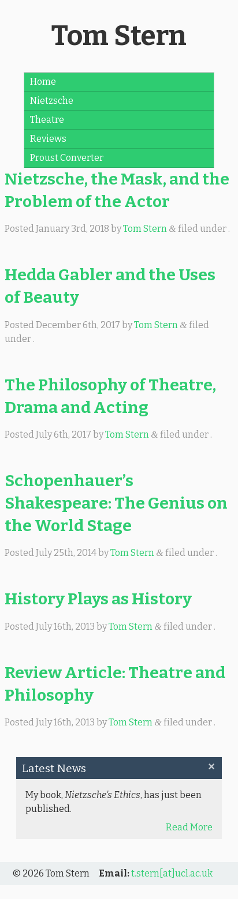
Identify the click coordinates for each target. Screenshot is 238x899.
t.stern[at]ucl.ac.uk (172, 873)
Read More (189, 827)
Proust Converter (66, 157)
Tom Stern (119, 35)
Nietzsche (51, 100)
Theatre (47, 119)
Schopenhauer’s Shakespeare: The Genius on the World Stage (116, 503)
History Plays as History (98, 598)
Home (43, 81)
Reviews (48, 138)
